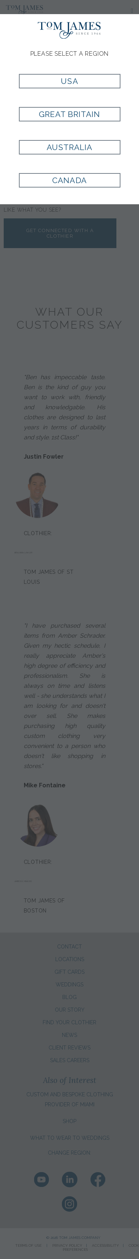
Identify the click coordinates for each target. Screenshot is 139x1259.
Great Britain (69, 114)
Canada (69, 180)
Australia (69, 147)
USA (69, 81)
